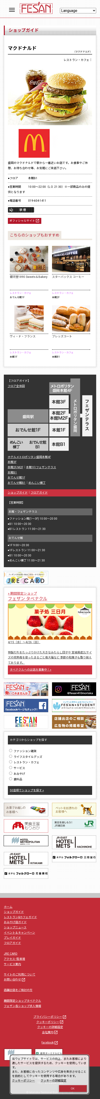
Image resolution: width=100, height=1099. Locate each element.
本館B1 (12, 472)
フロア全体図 (16, 386)
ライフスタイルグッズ (25, 757)
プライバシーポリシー (50, 1016)
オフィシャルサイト (24, 221)
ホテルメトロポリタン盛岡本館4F (29, 457)
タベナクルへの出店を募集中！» (30, 669)
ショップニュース (15, 927)
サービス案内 (12, 964)
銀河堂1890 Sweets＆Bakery (28, 277)
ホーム (8, 907)
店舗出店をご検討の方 (18, 990)
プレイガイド (12, 937)
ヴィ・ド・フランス (23, 336)
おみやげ (17, 774)
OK (73, 1088)
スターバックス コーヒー (68, 277)
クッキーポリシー (50, 1022)
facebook (50, 1042)
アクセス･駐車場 (14, 959)
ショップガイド (18, 492)
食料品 (15, 779)
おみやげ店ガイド (15, 922)
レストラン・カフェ (24, 762)
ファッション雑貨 (23, 751)
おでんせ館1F (16, 477)
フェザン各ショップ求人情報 (22, 1006)
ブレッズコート (62, 336)
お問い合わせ (15, 979)
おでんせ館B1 (17, 483)
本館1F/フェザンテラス (41, 467)
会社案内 (50, 1032)
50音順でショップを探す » (27, 790)
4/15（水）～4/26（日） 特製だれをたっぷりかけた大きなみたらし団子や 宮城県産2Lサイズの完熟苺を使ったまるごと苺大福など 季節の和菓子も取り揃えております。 (50, 652)
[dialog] (49, 1074)
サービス (17, 768)
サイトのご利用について (19, 974)
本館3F (12, 462)
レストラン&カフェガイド (20, 917)
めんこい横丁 (37, 483)
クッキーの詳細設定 (50, 1027)
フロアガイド (39, 492)
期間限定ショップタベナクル (22, 1000)
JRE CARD (10, 953)
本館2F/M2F (15, 467)
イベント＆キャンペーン (19, 932)
